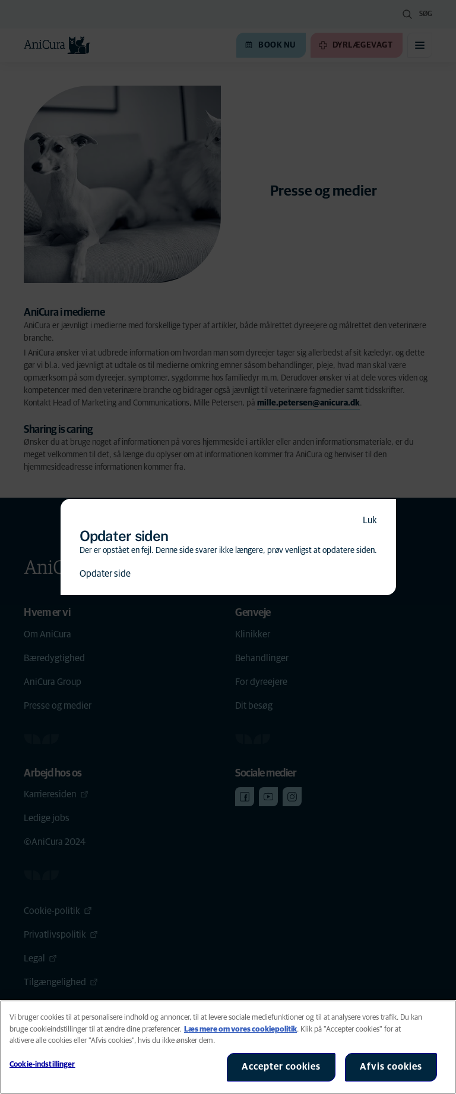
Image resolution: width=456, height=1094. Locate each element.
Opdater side (105, 574)
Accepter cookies (281, 1066)
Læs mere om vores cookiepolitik (240, 1029)
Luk (370, 520)
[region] (228, 1047)
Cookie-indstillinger (42, 1064)
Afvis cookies (391, 1066)
